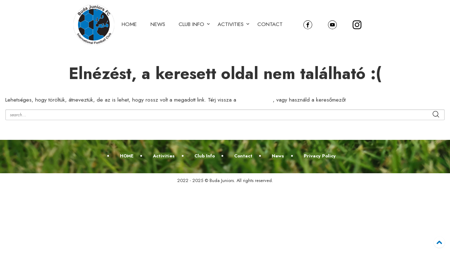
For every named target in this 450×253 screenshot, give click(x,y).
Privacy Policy (320, 156)
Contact (270, 24)
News (157, 24)
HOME (129, 24)
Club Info (191, 24)
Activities (231, 24)
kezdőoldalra (255, 100)
